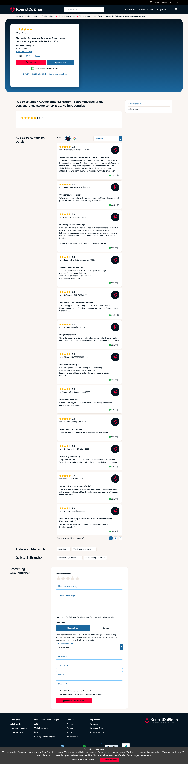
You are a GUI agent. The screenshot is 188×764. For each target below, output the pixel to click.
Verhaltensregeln (106, 617)
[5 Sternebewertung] (77, 578)
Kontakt (70, 732)
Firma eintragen (17, 732)
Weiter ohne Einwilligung (83, 760)
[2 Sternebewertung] (63, 578)
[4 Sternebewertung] (72, 578)
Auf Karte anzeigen (24, 52)
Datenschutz (39, 720)
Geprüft (114, 175)
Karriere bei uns (97, 732)
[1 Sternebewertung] (58, 578)
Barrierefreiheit (73, 736)
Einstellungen (53, 720)
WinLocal (94, 724)
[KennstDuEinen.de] (26, 9)
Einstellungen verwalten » (139, 755)
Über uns (71, 720)
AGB (64, 691)
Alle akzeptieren (109, 760)
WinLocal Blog (96, 728)
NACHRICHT (60, 62)
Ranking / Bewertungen (44, 736)
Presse (70, 724)
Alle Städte (130, 9)
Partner (70, 728)
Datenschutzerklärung (71, 694)
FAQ (36, 732)
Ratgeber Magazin (18, 728)
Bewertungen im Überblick (34, 74)
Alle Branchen (146, 9)
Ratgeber (161, 9)
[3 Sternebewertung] (68, 578)
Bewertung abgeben (58, 74)
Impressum (95, 720)
